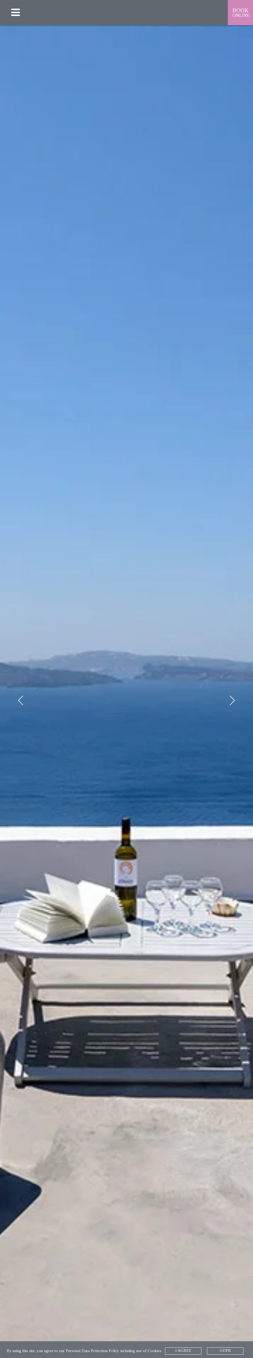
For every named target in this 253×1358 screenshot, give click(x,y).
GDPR (225, 1350)
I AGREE (183, 1350)
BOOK (241, 12)
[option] (126, 691)
